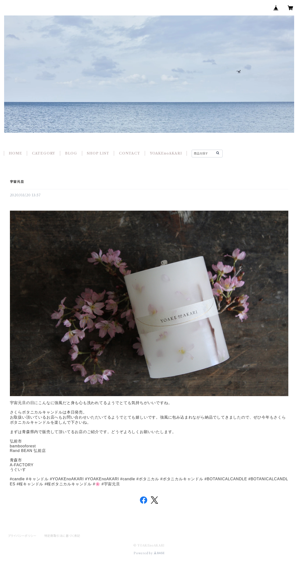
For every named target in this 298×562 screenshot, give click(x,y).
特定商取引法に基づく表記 (62, 536)
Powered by (149, 553)
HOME (15, 153)
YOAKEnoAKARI (166, 153)
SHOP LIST (98, 153)
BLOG (71, 153)
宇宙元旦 (17, 181)
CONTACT (129, 153)
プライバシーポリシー (22, 536)
